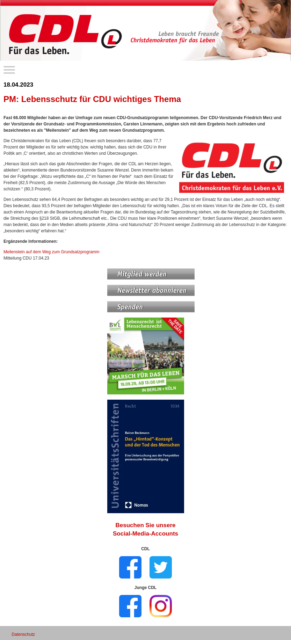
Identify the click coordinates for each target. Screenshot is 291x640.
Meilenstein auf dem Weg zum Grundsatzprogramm (51, 251)
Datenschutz (23, 634)
